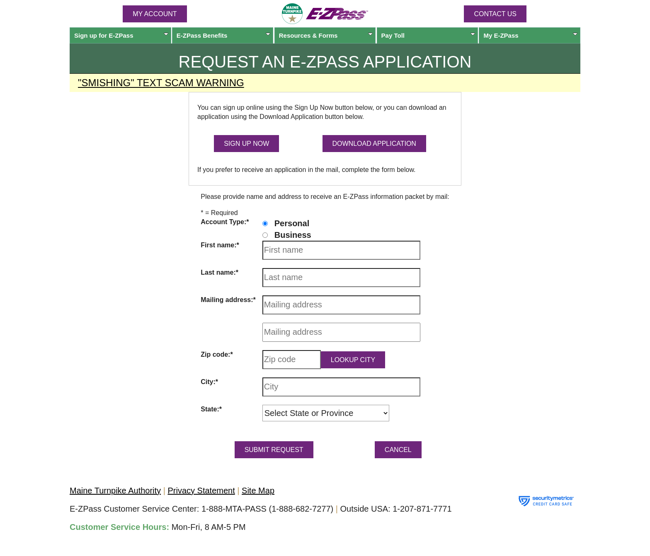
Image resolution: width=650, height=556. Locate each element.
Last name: (218, 272)
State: (210, 409)
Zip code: (215, 354)
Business (292, 234)
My (530, 35)
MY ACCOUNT (155, 13)
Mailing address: (227, 299)
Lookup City (353, 359)
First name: (218, 245)
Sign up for (121, 35)
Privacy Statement (201, 490)
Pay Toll (428, 35)
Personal (291, 223)
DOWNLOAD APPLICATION (374, 143)
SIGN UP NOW (246, 143)
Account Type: (223, 221)
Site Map (258, 490)
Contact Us (495, 13)
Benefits (224, 35)
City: (208, 381)
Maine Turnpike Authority (115, 490)
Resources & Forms (326, 35)
